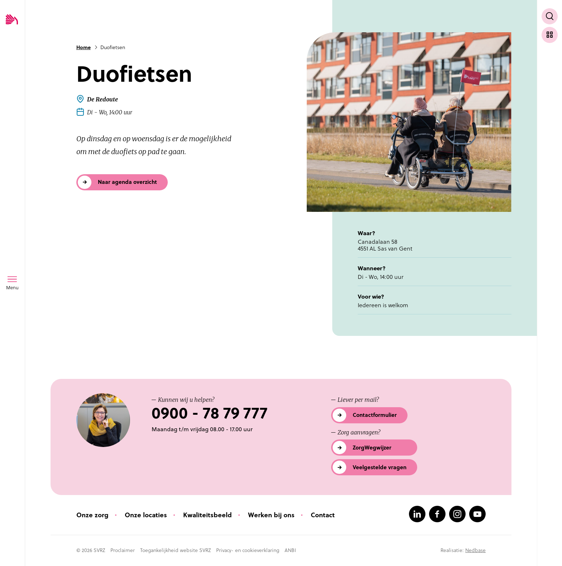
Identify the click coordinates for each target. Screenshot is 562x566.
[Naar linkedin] (417, 514)
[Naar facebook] (437, 514)
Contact (323, 514)
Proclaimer (122, 550)
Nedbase (475, 550)
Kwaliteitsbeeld (207, 514)
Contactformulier (375, 415)
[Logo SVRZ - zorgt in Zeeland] (12, 19)
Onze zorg (92, 514)
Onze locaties (146, 514)
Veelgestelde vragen (379, 467)
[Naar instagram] (457, 514)
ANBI (290, 550)
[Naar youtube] (477, 514)
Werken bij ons (271, 514)
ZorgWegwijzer (372, 447)
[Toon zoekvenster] (550, 16)
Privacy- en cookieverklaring (247, 550)
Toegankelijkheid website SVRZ (175, 550)
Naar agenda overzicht (127, 182)
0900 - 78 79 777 (209, 413)
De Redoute (102, 99)
